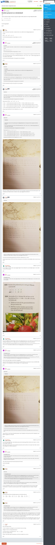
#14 (40, 465)
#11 (40, 365)
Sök (44, 1)
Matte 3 (7, 5)
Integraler (46, 16)
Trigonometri (46, 17)
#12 (40, 436)
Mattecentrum (13, 2)
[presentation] (8, 35)
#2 (40, 39)
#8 (40, 271)
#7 (40, 262)
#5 (40, 111)
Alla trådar (49, 9)
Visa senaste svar (39, 543)
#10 (40, 346)
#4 (40, 85)
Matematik (3, 5)
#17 (40, 519)
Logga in (41, 1)
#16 (40, 498)
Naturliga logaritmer (48, 14)
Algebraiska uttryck (12, 5)
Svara (4, 543)
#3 (40, 60)
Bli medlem (36, 1)
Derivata (45, 12)
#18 (40, 535)
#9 (40, 335)
